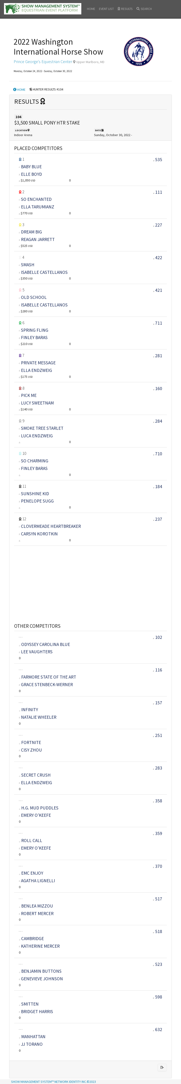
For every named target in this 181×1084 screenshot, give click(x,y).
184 (158, 486)
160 (158, 388)
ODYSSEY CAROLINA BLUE (44, 644)
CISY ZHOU (31, 750)
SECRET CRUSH (35, 775)
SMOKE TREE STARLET (42, 428)
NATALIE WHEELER (38, 717)
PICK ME (29, 395)
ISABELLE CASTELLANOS (44, 272)
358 (157, 801)
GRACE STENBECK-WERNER (47, 684)
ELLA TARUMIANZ (37, 207)
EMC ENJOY (31, 873)
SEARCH (144, 9)
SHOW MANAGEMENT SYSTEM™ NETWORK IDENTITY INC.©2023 (53, 1082)
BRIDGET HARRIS (37, 1011)
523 (157, 964)
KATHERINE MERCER (40, 946)
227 (158, 225)
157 (157, 702)
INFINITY (28, 709)
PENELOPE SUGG (37, 501)
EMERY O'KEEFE (36, 815)
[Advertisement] (90, 579)
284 (158, 421)
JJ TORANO (32, 1044)
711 (158, 323)
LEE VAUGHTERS (37, 651)
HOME (91, 9)
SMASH (27, 264)
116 (157, 670)
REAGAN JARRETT (38, 239)
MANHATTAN (32, 1036)
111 (158, 192)
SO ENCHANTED (36, 199)
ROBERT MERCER (37, 913)
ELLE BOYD (31, 174)
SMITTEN (29, 1004)
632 (157, 1029)
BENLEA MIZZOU (36, 906)
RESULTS (125, 9)
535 (158, 159)
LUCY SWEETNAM (37, 403)
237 (158, 519)
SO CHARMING (34, 461)
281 (158, 355)
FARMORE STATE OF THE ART (47, 677)
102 (157, 637)
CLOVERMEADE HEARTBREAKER (51, 526)
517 (157, 899)
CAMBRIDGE (31, 938)
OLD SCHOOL (34, 297)
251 (157, 735)
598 (157, 997)
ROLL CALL (30, 840)
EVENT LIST (106, 9)
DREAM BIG (31, 232)
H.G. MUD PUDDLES (38, 808)
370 (157, 866)
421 (158, 290)
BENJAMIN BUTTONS (40, 971)
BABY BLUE (31, 166)
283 (157, 768)
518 (157, 931)
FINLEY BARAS (34, 337)
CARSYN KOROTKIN (39, 534)
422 (158, 257)
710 (158, 453)
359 (157, 833)
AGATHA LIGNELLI (38, 880)
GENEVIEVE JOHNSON (42, 978)
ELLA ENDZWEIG (36, 370)
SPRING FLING (34, 330)
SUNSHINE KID (35, 493)
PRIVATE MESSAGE (38, 363)
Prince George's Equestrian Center (43, 61)
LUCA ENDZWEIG (37, 436)
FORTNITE (30, 742)
